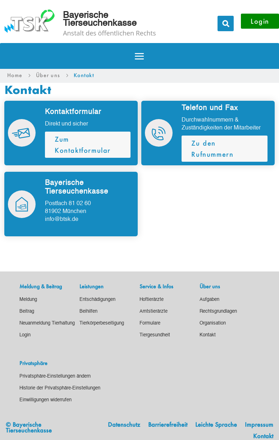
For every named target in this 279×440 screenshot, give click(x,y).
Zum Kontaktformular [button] (83, 145)
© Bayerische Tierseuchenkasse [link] (29, 427)
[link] (14, 75)
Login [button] (260, 21)
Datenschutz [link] (124, 425)
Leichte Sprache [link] (216, 425)
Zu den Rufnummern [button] (212, 149)
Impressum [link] (259, 425)
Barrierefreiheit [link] (167, 425)
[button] (139, 56)
